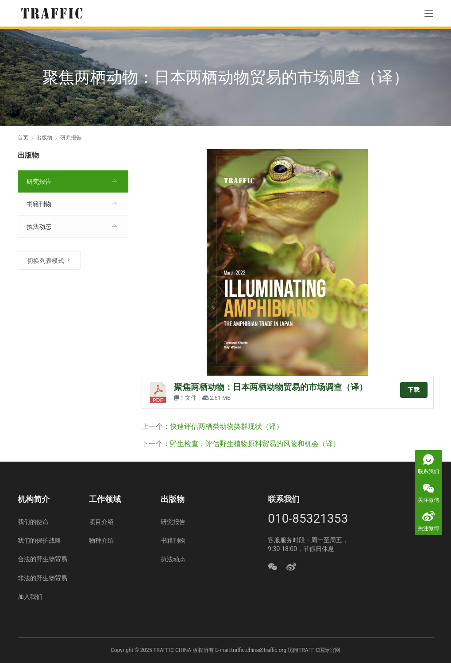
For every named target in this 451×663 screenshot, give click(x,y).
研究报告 (39, 181)
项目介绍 (101, 521)
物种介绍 (101, 540)
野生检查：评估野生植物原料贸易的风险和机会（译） (255, 443)
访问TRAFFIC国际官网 (314, 650)
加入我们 (30, 596)
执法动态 (39, 226)
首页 (23, 138)
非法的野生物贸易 (42, 578)
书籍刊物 (39, 204)
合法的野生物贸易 (42, 559)
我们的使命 (33, 521)
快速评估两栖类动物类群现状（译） (226, 426)
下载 (414, 389)
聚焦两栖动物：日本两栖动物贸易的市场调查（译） (270, 387)
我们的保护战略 (39, 540)
